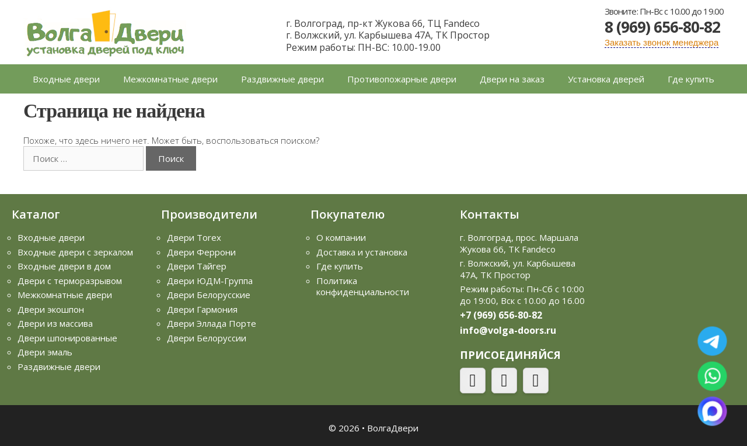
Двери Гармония (202, 309)
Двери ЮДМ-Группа (210, 280)
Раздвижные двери (282, 79)
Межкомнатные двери (170, 79)
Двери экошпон (51, 309)
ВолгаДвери (392, 428)
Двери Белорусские (208, 294)
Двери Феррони (201, 252)
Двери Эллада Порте (211, 323)
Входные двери (66, 79)
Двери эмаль (45, 352)
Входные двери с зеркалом (75, 252)
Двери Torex (194, 237)
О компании (341, 237)
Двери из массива (55, 323)
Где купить (691, 79)
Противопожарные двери (401, 79)
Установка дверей (606, 79)
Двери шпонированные (67, 338)
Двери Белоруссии (206, 338)
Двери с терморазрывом (70, 280)
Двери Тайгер (196, 266)
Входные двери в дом (64, 266)
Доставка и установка (361, 252)
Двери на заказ (512, 79)
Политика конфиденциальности (362, 286)
